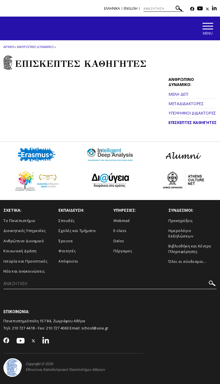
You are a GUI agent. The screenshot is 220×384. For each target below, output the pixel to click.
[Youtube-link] (200, 9)
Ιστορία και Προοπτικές (25, 261)
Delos (118, 240)
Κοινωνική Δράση (20, 250)
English (131, 8)
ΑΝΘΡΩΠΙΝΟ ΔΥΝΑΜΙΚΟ (35, 47)
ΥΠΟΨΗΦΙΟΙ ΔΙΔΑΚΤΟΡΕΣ (192, 113)
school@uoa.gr (95, 328)
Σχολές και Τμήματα (76, 230)
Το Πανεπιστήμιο (19, 220)
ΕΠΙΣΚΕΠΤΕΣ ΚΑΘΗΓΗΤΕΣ (192, 122)
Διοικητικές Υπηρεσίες (24, 230)
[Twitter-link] (207, 9)
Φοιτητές (67, 250)
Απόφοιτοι (68, 261)
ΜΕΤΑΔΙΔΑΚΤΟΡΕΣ (186, 103)
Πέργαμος (122, 250)
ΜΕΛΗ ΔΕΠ (178, 94)
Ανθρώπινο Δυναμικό (23, 240)
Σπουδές (66, 220)
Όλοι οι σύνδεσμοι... (187, 261)
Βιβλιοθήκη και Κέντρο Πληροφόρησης (189, 248)
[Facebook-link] (192, 9)
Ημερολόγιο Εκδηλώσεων (180, 233)
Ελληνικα (112, 8)
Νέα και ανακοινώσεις (24, 271)
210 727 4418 (23, 328)
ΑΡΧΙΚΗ (8, 47)
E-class (120, 230)
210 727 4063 (57, 328)
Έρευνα (65, 240)
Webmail (121, 220)
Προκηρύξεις (180, 220)
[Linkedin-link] (214, 9)
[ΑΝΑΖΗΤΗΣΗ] (164, 8)
